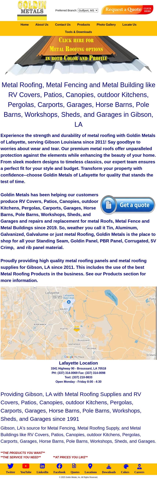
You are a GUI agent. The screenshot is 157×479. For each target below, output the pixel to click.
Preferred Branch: (66, 10)
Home (25, 24)
